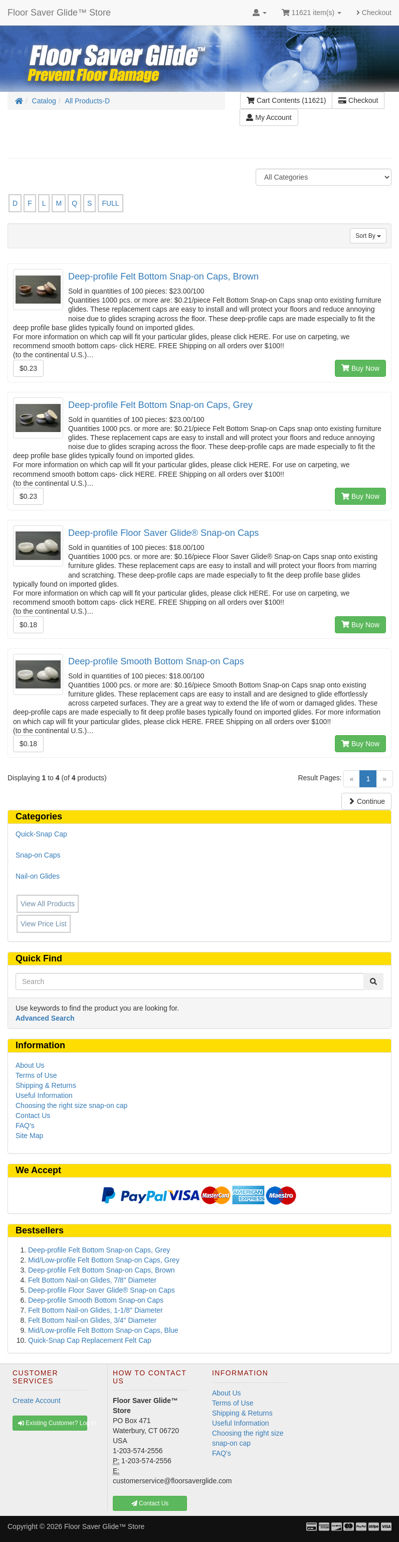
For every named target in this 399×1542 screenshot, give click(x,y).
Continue (366, 801)
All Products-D (87, 101)
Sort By (368, 235)
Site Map (29, 1136)
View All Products (48, 904)
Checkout (373, 13)
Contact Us (33, 1115)
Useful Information (44, 1095)
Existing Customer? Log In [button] (52, 1423)
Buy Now (360, 368)
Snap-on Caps (38, 855)
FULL (110, 203)
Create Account (37, 1400)
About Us (30, 1065)
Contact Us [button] (150, 1503)
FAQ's (25, 1126)
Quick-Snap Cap (41, 834)
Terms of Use (36, 1075)
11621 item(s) (311, 13)
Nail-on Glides (38, 876)
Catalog (44, 101)
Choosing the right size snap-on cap (71, 1105)
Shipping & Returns (46, 1085)
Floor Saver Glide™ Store (59, 13)
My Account (268, 117)
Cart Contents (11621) (286, 100)
